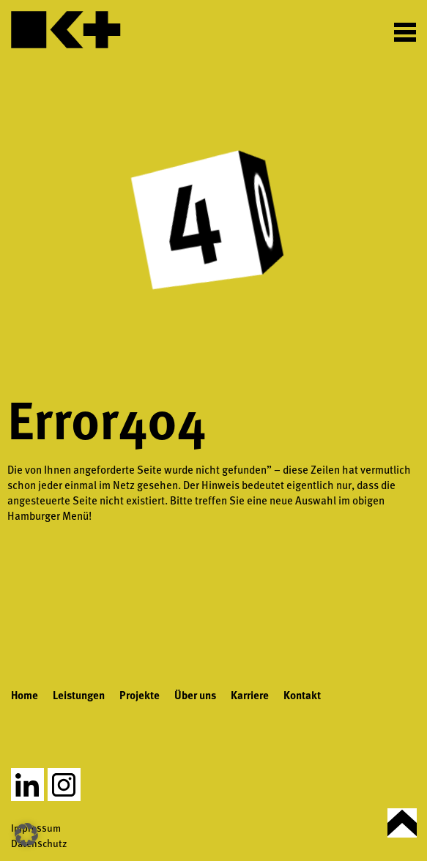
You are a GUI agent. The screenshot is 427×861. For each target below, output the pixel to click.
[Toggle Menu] (405, 31)
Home (24, 694)
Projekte (139, 694)
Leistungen (79, 694)
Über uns (195, 694)
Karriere (250, 694)
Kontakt (302, 694)
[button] (26, 834)
